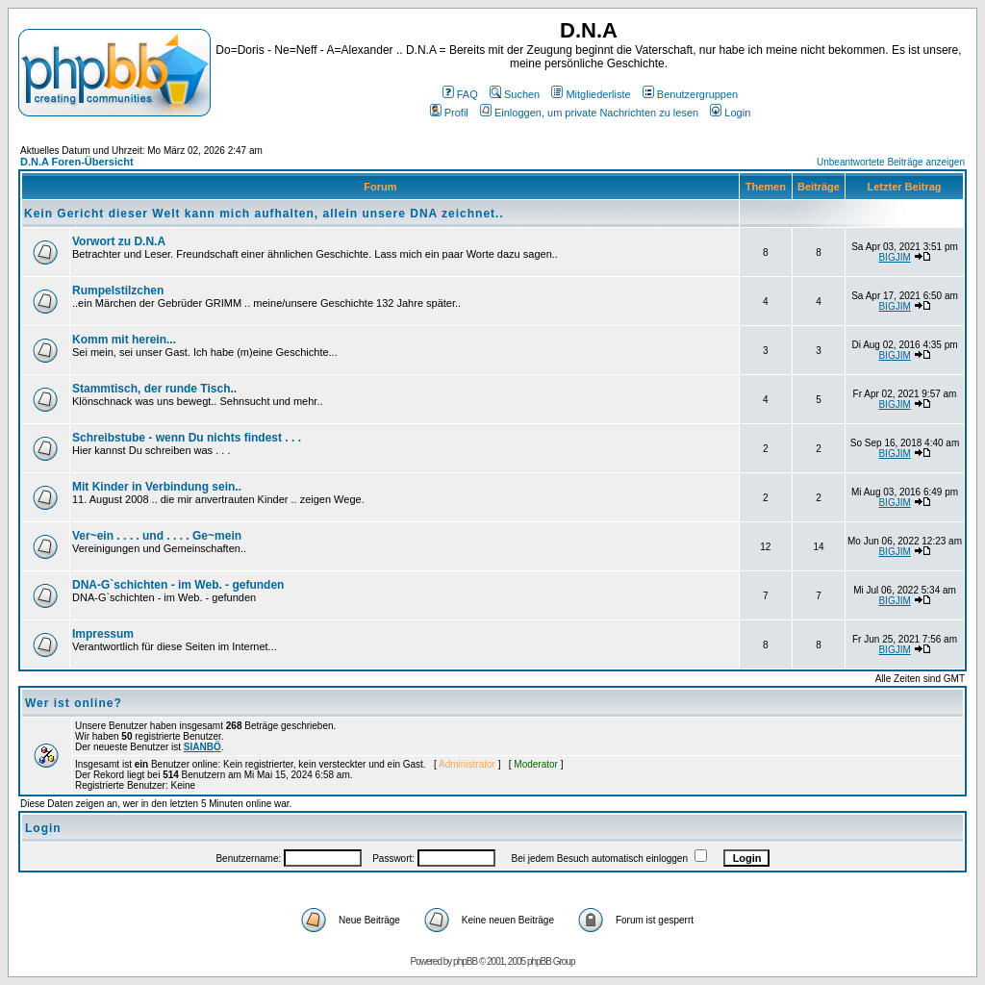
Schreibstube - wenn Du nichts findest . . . (186, 437)
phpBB (465, 961)
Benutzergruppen (690, 94)
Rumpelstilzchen (118, 290)
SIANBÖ (202, 747)
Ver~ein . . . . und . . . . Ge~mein (156, 536)
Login (730, 112)
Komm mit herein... (124, 339)
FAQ (460, 94)
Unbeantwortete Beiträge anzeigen (891, 162)
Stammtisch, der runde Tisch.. (154, 388)
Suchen (515, 94)
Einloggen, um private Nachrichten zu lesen (589, 112)
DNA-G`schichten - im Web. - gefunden (178, 585)
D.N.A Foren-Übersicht (77, 161)
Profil (449, 112)
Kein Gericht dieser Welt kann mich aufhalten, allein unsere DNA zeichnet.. (264, 213)
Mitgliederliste (590, 94)
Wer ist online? (73, 703)
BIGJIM (894, 257)
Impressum (103, 634)
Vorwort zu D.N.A (118, 241)
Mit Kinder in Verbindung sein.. (156, 486)
